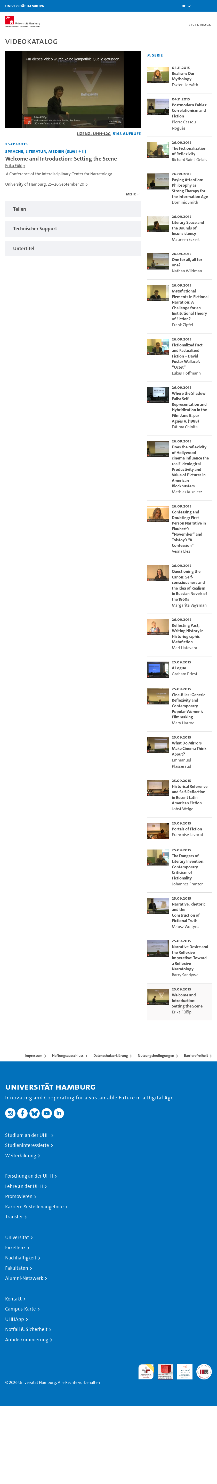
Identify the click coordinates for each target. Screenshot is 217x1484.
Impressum (33, 1055)
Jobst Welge (182, 809)
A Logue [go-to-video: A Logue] (179, 668)
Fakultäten (16, 1268)
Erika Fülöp (15, 165)
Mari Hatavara (184, 647)
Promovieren (19, 1196)
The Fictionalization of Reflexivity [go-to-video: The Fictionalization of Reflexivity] (189, 151)
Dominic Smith (185, 202)
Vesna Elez (181, 551)
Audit (162, 1367)
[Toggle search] (197, 6)
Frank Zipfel (182, 325)
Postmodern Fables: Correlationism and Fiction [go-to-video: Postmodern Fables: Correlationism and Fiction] (189, 110)
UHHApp (14, 1319)
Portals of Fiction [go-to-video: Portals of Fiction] (187, 829)
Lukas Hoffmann (186, 373)
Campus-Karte (20, 1309)
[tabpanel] (73, 209)
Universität (17, 1237)
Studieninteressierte (27, 1145)
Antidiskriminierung (26, 1339)
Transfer (14, 1216)
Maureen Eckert (186, 239)
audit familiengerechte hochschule (146, 1371)
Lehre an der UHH (24, 1186)
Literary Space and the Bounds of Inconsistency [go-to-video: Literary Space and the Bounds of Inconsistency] (188, 228)
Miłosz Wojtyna (185, 926)
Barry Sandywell (186, 975)
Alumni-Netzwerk (24, 1278)
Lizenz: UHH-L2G (94, 133)
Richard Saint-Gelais (189, 159)
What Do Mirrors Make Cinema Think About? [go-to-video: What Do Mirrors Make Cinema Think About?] (189, 748)
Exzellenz (15, 1247)
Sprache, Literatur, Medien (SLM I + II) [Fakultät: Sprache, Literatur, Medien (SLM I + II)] (45, 151)
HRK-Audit (182, 1370)
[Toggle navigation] (210, 6)
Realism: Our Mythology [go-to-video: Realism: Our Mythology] (183, 76)
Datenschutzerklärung (110, 1055)
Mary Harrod (183, 723)
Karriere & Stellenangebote (34, 1206)
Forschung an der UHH (29, 1176)
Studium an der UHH (27, 1135)
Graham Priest (184, 674)
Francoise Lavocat (187, 834)
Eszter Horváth (185, 85)
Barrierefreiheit (196, 1055)
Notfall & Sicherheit (26, 1329)
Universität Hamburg (24, 6)
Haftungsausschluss (68, 1055)
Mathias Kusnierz (187, 492)
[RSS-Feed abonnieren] (149, 55)
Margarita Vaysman (189, 605)
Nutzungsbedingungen (156, 1055)
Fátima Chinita (185, 427)
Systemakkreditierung (204, 1367)
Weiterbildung (20, 1155)
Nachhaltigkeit (20, 1258)
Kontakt (13, 1299)
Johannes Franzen (188, 884)
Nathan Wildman (187, 271)
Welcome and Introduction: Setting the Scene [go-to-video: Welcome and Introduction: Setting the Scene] (187, 1000)
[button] (184, 6)
